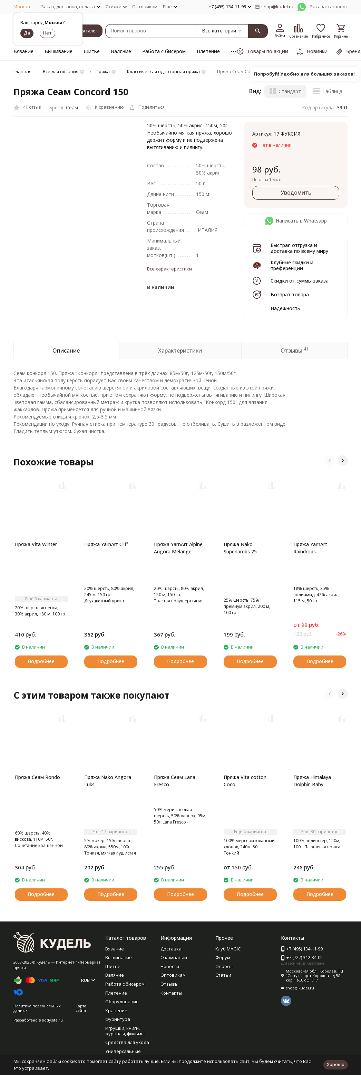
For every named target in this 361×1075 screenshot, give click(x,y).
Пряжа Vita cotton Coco (245, 781)
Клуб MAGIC (228, 949)
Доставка (171, 949)
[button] (329, 460)
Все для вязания (60, 71)
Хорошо (335, 1064)
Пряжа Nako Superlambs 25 (240, 548)
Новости (169, 966)
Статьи (223, 975)
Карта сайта (81, 1008)
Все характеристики (169, 269)
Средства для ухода (127, 1042)
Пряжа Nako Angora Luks (107, 781)
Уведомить (296, 192)
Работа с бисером (164, 51)
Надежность (285, 308)
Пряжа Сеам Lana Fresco (174, 781)
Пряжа (103, 71)
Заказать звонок (329, 6)
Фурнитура (117, 1019)
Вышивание (58, 51)
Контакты (171, 993)
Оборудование (122, 1001)
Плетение (208, 51)
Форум (222, 957)
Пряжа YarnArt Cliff (106, 544)
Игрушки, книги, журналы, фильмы (125, 1031)
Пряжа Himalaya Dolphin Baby (312, 781)
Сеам (72, 107)
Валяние (121, 51)
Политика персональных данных (37, 1008)
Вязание (23, 51)
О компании (173, 957)
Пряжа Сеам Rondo (37, 777)
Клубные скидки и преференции (292, 265)
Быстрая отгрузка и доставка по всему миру (299, 248)
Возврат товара (290, 294)
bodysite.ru (52, 1020)
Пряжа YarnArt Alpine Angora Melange (178, 548)
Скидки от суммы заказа (300, 280)
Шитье (92, 51)
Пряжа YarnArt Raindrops (310, 548)
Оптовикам (144, 6)
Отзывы (169, 984)
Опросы (224, 966)
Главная (22, 71)
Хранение (116, 1010)
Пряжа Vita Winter (36, 544)
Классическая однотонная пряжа (163, 71)
